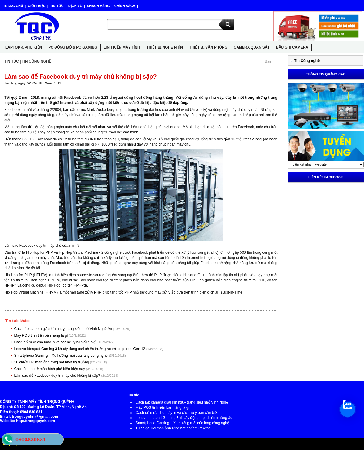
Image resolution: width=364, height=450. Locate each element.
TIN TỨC (57, 6)
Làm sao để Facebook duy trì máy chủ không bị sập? (57, 375)
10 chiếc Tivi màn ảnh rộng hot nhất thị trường (52, 362)
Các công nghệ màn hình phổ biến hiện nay (50, 369)
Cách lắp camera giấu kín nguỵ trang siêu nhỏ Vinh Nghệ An (63, 329)
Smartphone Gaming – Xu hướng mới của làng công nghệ (61, 355)
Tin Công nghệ (307, 61)
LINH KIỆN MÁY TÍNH (122, 47)
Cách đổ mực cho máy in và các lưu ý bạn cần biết (56, 342)
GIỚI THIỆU (36, 6)
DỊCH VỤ (75, 6)
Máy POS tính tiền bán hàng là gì (41, 335)
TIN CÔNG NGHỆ (36, 61)
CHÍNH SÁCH (124, 6)
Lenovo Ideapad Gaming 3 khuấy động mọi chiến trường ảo (184, 418)
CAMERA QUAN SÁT (252, 47)
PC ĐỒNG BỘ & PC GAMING (72, 47)
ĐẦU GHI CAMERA (292, 47)
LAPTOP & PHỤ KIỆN (23, 47)
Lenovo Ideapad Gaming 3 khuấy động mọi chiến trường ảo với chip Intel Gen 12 (80, 349)
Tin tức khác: (17, 320)
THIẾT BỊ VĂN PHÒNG (208, 47)
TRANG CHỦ (13, 6)
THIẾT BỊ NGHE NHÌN (165, 47)
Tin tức (133, 395)
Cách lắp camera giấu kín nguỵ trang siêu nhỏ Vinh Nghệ (182, 402)
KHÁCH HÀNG (98, 6)
